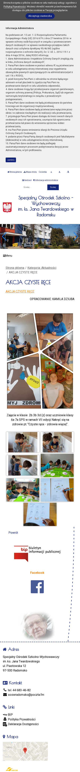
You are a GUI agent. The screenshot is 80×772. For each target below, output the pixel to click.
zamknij (10, 160)
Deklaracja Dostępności (21, 724)
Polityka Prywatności (19, 719)
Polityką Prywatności (15, 6)
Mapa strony (30, 172)
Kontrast (27, 180)
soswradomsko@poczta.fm (23, 695)
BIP (8, 714)
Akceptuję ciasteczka (40, 15)
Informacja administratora (45, 180)
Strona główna (15, 172)
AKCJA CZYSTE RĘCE (20, 291)
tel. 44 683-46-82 (17, 690)
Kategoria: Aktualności (41, 268)
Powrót (13, 532)
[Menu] (40, 256)
